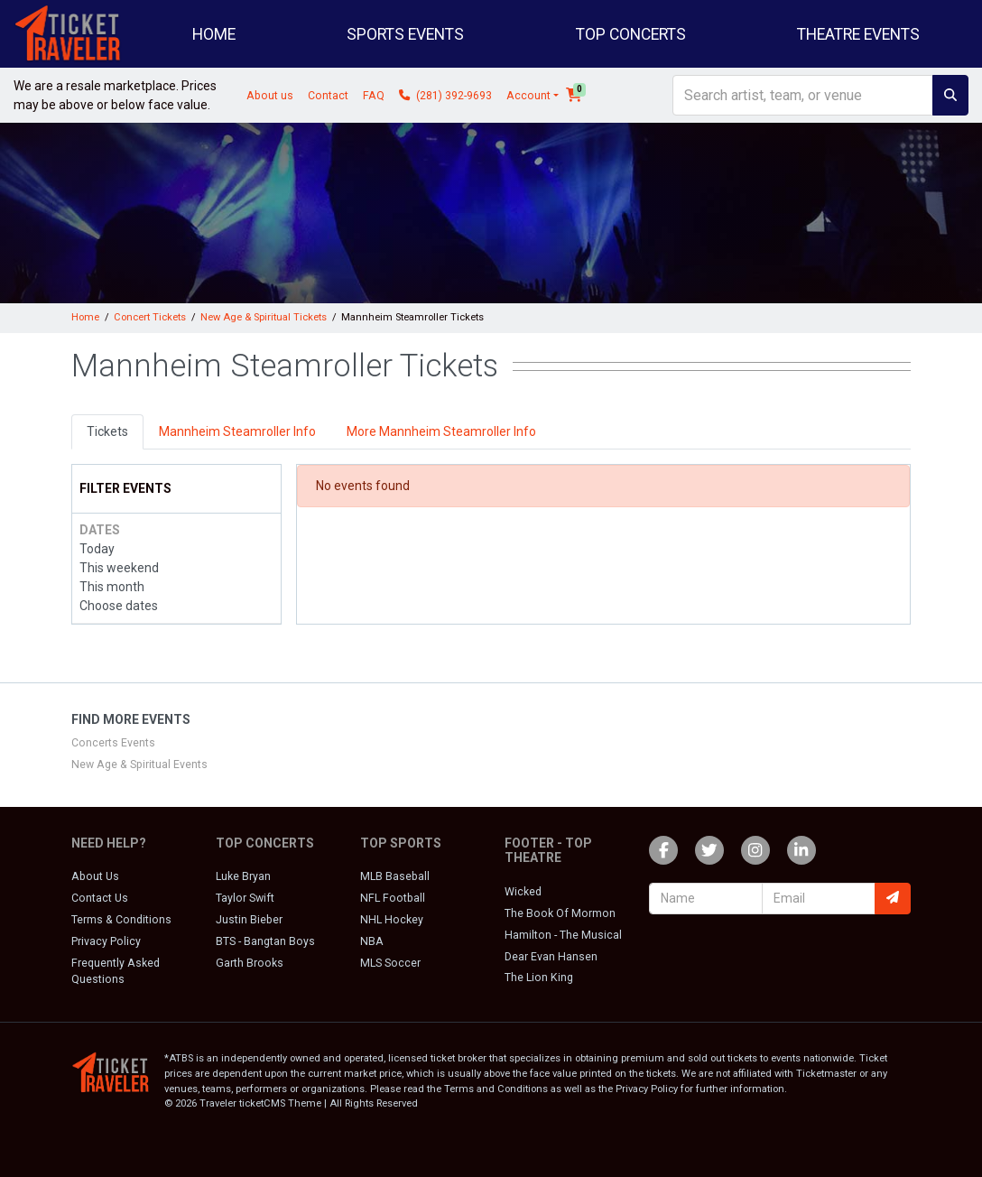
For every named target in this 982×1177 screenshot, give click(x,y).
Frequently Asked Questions (115, 971)
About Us (95, 876)
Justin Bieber (249, 919)
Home (214, 34)
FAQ (373, 95)
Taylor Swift (245, 898)
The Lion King (539, 977)
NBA (372, 941)
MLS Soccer (390, 963)
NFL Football (392, 898)
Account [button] (528, 95)
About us (269, 95)
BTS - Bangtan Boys (265, 941)
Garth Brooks (249, 963)
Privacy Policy (106, 941)
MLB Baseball (395, 876)
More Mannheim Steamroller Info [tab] (441, 431)
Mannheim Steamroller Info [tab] (237, 431)
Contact (328, 95)
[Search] (802, 95)
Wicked (523, 891)
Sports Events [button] (405, 34)
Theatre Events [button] (858, 34)
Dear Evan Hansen (551, 956)
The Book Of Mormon (560, 913)
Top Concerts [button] (631, 34)
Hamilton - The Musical (563, 935)
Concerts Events (113, 743)
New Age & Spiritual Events (139, 764)
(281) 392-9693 (445, 95)
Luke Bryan (243, 876)
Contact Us (99, 898)
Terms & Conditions (121, 919)
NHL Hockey (391, 919)
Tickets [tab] (107, 431)
